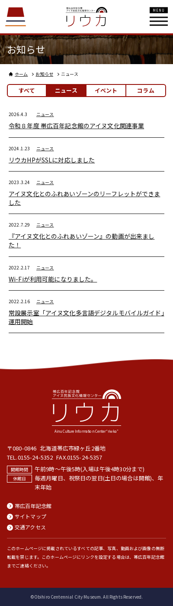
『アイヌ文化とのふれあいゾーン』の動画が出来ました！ (81, 240)
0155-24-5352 (35, 457)
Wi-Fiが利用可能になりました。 (53, 279)
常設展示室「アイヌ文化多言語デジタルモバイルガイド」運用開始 (86, 317)
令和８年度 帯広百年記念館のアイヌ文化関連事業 (76, 125)
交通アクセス (30, 527)
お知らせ (44, 74)
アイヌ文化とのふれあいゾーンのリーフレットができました (84, 198)
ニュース (45, 114)
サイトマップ (30, 516)
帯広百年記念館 (33, 505)
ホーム (21, 74)
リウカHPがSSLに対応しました (52, 160)
